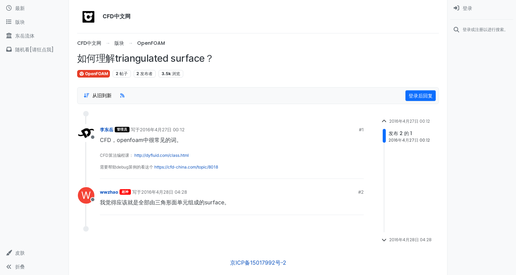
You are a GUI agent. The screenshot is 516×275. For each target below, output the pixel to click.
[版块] (34, 22)
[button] (34, 252)
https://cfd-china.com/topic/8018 (186, 167)
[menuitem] (481, 8)
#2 (361, 192)
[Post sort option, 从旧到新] (97, 95)
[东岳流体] (34, 35)
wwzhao (109, 192)
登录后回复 (421, 96)
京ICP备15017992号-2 (258, 262)
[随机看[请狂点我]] (34, 49)
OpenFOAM (93, 73)
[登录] (481, 8)
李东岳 (106, 129)
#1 (361, 129)
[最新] (34, 8)
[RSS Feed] (122, 95)
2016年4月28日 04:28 (164, 192)
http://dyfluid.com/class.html (161, 155)
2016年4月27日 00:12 (162, 129)
